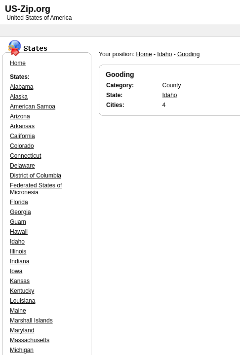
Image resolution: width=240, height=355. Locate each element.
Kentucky (22, 290)
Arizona (20, 116)
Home (144, 54)
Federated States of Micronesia (36, 189)
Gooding (188, 54)
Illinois (18, 251)
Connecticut (25, 155)
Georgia (20, 212)
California (22, 136)
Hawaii (19, 231)
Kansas (20, 281)
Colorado (22, 145)
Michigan (22, 350)
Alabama (21, 86)
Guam (18, 221)
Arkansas (22, 126)
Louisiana (22, 300)
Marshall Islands (31, 320)
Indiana (19, 261)
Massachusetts (29, 340)
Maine (18, 310)
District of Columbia (35, 175)
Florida (19, 202)
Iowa (16, 271)
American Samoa (32, 106)
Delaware (22, 165)
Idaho (164, 54)
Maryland (22, 330)
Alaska (19, 96)
